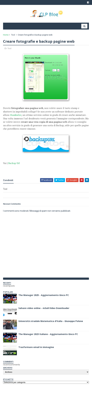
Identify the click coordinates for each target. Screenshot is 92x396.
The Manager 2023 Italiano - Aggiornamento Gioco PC (48, 334)
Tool (13, 35)
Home (5, 35)
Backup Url (14, 163)
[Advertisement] (39, 169)
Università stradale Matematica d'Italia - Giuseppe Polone (50, 321)
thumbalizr (15, 114)
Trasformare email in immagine (36, 347)
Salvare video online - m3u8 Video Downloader (43, 308)
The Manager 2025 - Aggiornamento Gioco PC (43, 295)
